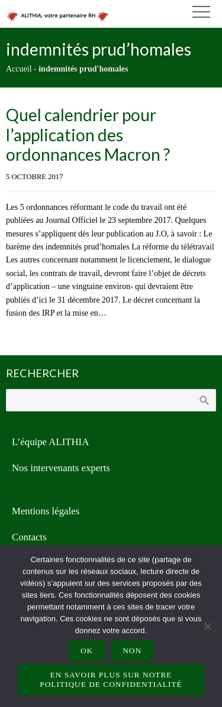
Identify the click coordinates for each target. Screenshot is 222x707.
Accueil (19, 68)
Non (132, 650)
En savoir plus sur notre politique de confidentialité (111, 679)
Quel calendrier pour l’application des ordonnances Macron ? (88, 134)
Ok (87, 650)
